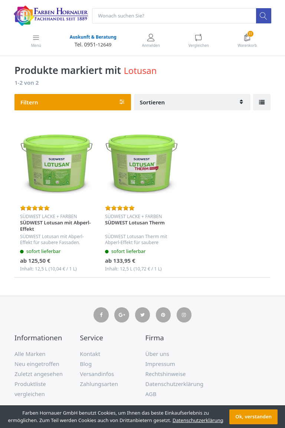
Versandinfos (97, 373)
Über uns (157, 353)
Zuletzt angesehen (38, 373)
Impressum (160, 363)
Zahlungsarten (99, 384)
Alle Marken (30, 353)
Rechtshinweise (165, 373)
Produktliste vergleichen (30, 389)
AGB (151, 394)
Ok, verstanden (253, 416)
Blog (86, 363)
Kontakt (90, 353)
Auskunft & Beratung (92, 37)
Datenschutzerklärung (174, 384)
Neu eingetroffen (36, 363)
